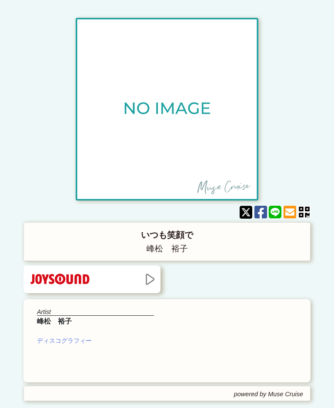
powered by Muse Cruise (268, 394)
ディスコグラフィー (64, 340)
